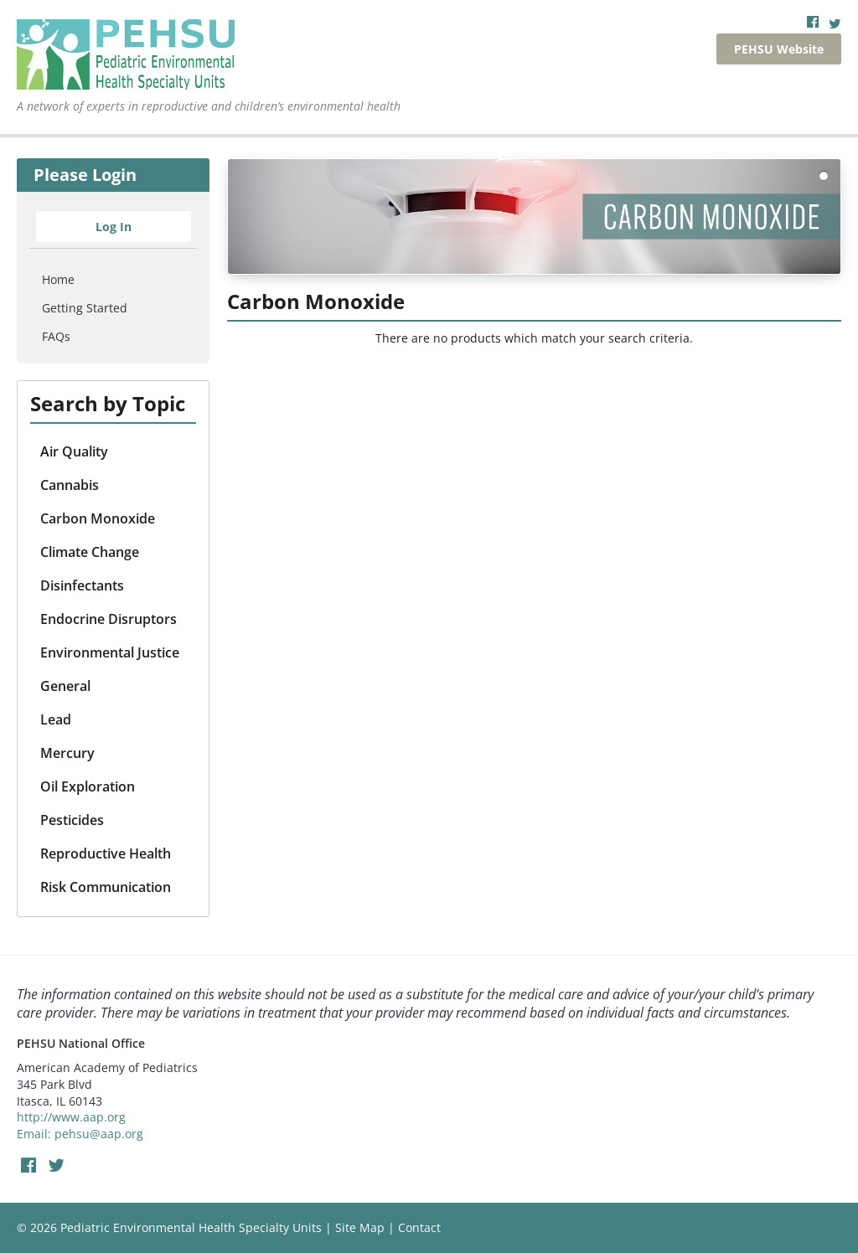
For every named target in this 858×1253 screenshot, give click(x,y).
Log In (114, 227)
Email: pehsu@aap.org (80, 1134)
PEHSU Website (779, 49)
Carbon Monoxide (97, 518)
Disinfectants (82, 585)
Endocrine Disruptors (108, 619)
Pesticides (72, 820)
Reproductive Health (105, 853)
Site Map (360, 1227)
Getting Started (84, 308)
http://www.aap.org (71, 1117)
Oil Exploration (87, 786)
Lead (55, 719)
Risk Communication (105, 887)
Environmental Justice (109, 652)
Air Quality (74, 451)
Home (58, 279)
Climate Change (89, 552)
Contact (419, 1227)
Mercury (67, 753)
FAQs (56, 336)
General (65, 686)
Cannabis (69, 485)
